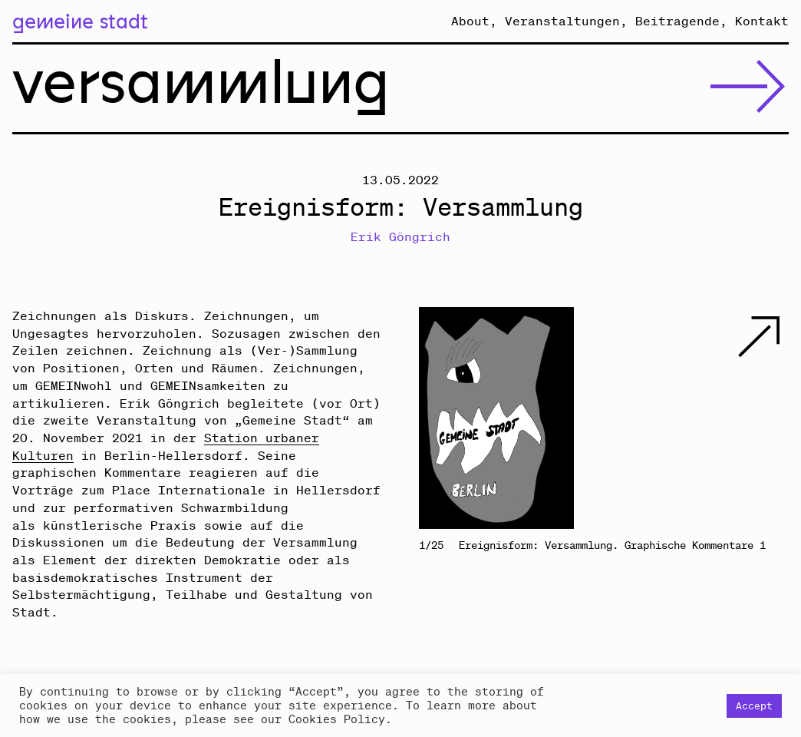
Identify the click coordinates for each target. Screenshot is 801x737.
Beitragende (677, 20)
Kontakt (762, 20)
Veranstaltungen (562, 20)
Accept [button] (754, 705)
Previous (511, 418)
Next (696, 418)
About (470, 20)
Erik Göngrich (400, 236)
